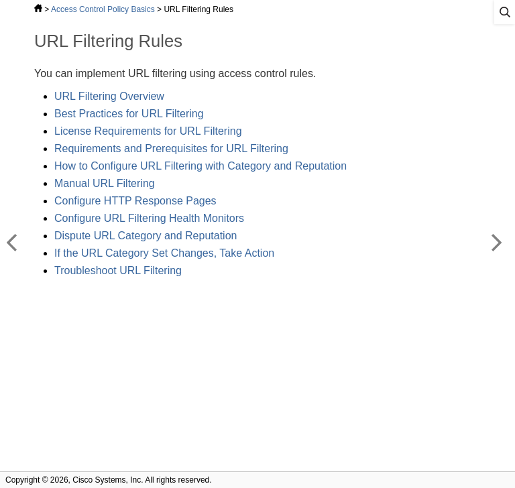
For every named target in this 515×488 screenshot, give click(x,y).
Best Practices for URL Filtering (129, 113)
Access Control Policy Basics (103, 9)
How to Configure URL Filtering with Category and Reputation (200, 166)
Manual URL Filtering (104, 183)
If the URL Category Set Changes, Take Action (164, 253)
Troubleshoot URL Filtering (118, 270)
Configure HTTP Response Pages (135, 200)
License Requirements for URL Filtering (148, 131)
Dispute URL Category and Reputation (145, 235)
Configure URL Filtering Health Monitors (149, 218)
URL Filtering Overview (109, 96)
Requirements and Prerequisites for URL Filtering (171, 148)
